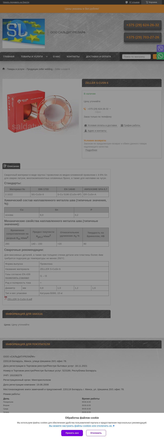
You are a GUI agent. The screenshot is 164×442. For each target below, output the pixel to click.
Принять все (72, 433)
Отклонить (96, 433)
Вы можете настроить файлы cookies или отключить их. (80, 425)
